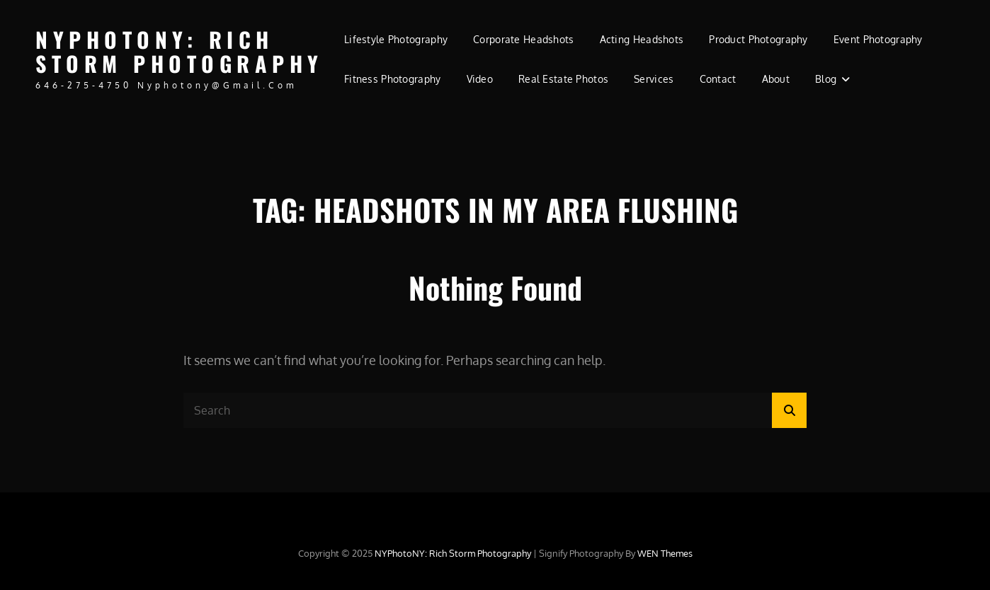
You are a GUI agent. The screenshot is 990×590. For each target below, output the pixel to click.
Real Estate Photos (563, 79)
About (776, 79)
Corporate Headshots (523, 39)
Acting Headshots (642, 39)
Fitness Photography (392, 79)
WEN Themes (665, 553)
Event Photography (878, 39)
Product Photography (758, 39)
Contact (718, 79)
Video (480, 79)
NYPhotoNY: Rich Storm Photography (179, 51)
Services (653, 79)
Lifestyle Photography (396, 39)
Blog (825, 79)
